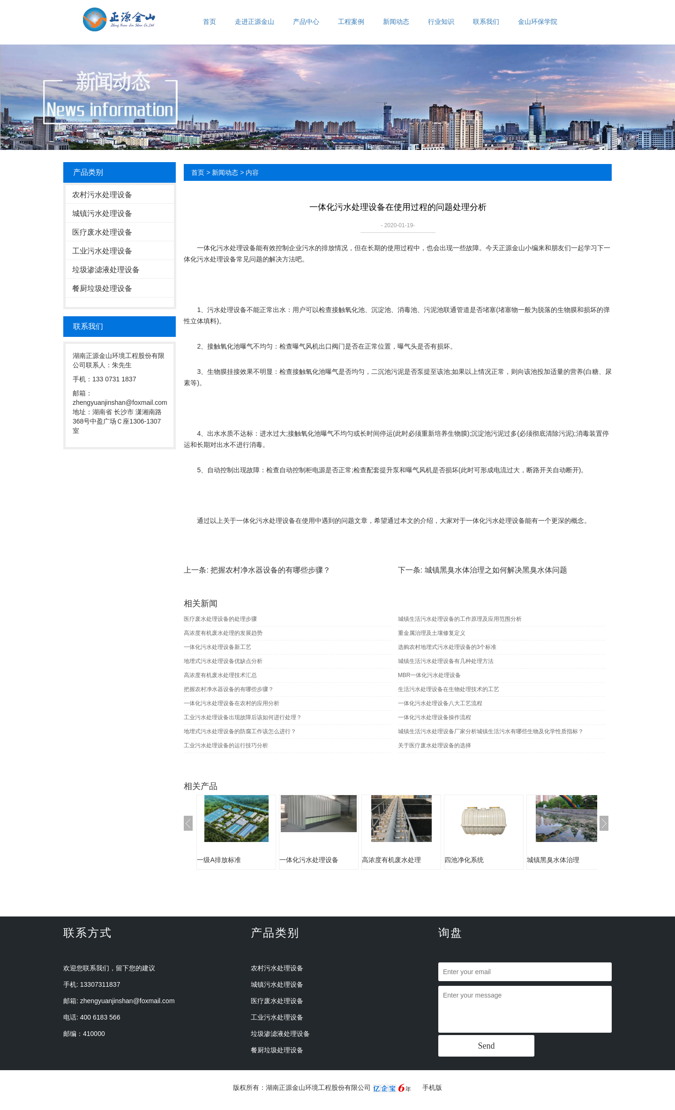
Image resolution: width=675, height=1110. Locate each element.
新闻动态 (396, 21)
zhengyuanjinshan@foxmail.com (127, 1001)
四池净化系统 (464, 860)
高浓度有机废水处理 (391, 860)
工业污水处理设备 (102, 251)
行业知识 (441, 21)
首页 (209, 21)
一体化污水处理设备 (226, 248)
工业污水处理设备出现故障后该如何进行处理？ (243, 717)
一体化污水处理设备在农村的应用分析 (231, 703)
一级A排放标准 (218, 860)
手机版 (432, 1087)
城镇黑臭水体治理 (553, 860)
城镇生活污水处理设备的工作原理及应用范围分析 (460, 619)
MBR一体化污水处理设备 (429, 675)
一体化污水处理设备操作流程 (434, 717)
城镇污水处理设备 (102, 213)
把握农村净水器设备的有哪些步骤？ (270, 570)
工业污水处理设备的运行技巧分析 (226, 745)
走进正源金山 (254, 21)
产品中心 (306, 21)
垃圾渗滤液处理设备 (106, 270)
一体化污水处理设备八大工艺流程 (440, 703)
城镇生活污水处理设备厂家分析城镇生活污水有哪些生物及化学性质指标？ (491, 731)
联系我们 (486, 21)
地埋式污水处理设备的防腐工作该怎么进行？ (240, 731)
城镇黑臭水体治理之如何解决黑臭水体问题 (496, 570)
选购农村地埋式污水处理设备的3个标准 (447, 647)
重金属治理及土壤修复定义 (431, 633)
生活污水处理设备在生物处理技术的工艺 (448, 689)
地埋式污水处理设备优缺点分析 (223, 661)
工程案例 (351, 21)
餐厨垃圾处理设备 (102, 288)
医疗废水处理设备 (102, 232)
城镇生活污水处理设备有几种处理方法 (446, 661)
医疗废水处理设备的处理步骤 (220, 619)
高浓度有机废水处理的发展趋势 (223, 633)
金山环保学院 (537, 21)
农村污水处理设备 (102, 195)
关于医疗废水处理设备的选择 (434, 745)
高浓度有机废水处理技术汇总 (220, 675)
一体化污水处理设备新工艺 (217, 647)
